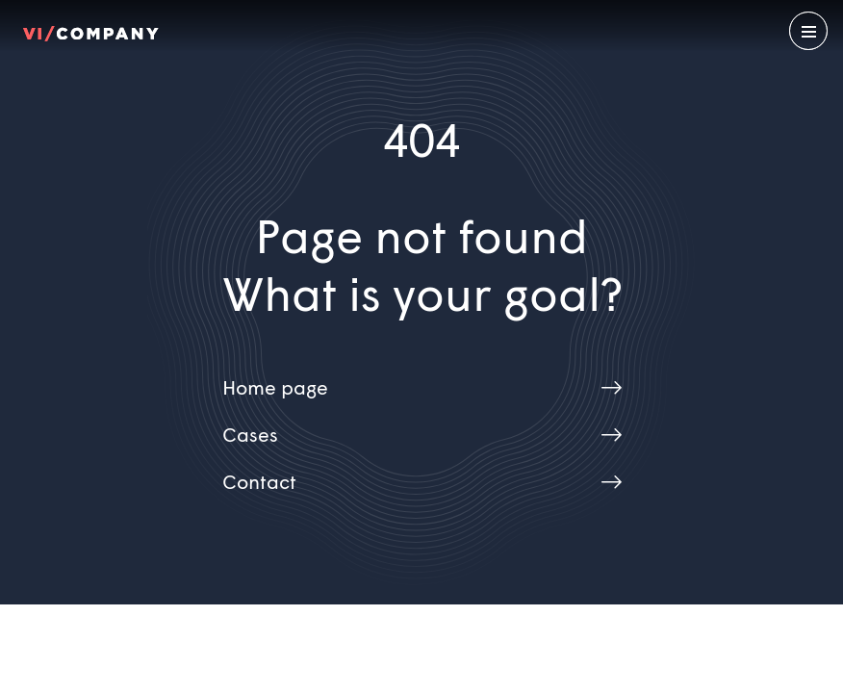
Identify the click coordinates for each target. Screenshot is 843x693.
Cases (250, 437)
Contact (259, 484)
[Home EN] (91, 30)
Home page (275, 389)
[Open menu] (808, 31)
